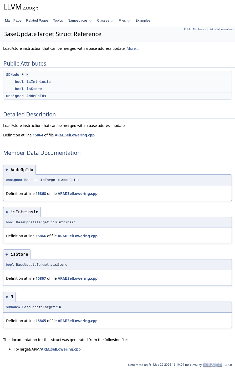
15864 (38, 134)
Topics (58, 20)
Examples (142, 20)
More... (133, 48)
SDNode (12, 74)
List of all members (221, 29)
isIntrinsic (39, 81)
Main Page (13, 20)
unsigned (15, 96)
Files (124, 20)
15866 (40, 235)
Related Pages (37, 20)
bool (19, 81)
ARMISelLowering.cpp (75, 134)
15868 (40, 193)
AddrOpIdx (37, 96)
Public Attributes (195, 29)
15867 (40, 278)
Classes (105, 20)
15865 (40, 320)
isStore (34, 88)
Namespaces (79, 20)
